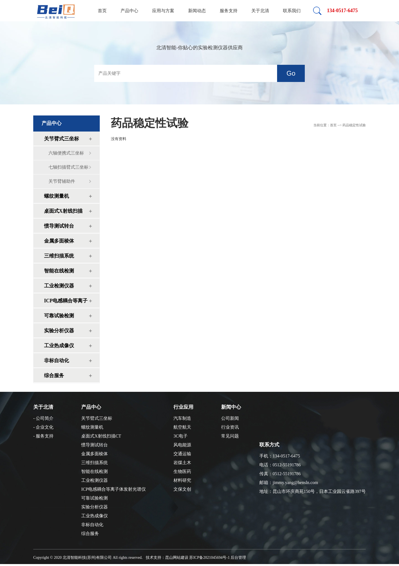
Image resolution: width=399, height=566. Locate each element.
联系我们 (292, 10)
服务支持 (228, 10)
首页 (102, 10)
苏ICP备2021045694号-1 (209, 557)
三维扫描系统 (59, 256)
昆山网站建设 (176, 557)
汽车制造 (182, 418)
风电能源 (182, 444)
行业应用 (183, 407)
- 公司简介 (43, 418)
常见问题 (230, 436)
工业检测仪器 (59, 286)
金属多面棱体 (59, 241)
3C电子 (180, 436)
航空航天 (182, 427)
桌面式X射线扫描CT (63, 213)
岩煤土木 (182, 462)
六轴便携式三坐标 (66, 153)
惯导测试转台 (59, 226)
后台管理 (238, 557)
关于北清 (260, 10)
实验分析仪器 (59, 330)
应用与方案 (163, 10)
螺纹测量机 (56, 196)
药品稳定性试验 (149, 123)
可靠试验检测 (59, 315)
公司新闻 (230, 418)
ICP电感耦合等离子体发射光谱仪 (66, 303)
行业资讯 (230, 427)
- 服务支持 (43, 436)
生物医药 (182, 471)
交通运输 (182, 453)
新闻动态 (197, 10)
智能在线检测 (59, 271)
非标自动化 (56, 360)
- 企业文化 (43, 427)
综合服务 (54, 375)
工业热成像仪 (59, 345)
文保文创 (182, 489)
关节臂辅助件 (61, 181)
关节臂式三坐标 (61, 139)
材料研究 (182, 480)
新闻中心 (231, 407)
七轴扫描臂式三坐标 (68, 167)
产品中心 (129, 10)
